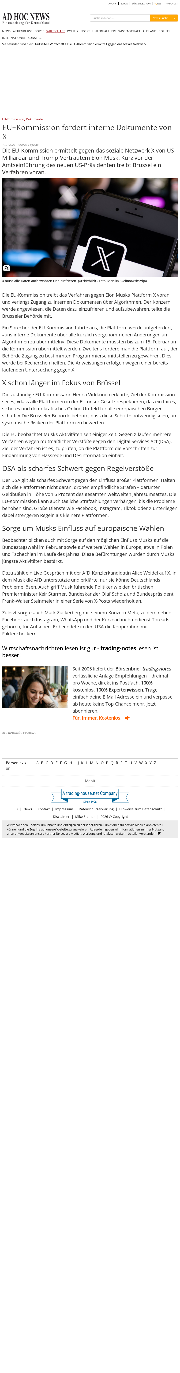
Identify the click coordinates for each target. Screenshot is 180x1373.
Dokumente (34, 119)
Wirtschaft (57, 44)
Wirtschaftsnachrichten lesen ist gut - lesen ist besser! (80, 651)
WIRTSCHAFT (55, 31)
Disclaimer (61, 816)
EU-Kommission (13, 119)
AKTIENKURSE (22, 31)
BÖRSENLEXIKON (141, 3)
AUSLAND (149, 31)
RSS (158, 3)
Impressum (64, 809)
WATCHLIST (171, 3)
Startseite (40, 44)
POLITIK (72, 31)
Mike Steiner (85, 816)
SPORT (85, 31)
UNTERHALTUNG (104, 31)
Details (132, 833)
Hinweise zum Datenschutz (140, 809)
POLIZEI (164, 31)
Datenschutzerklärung (96, 809)
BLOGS (124, 3)
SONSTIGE (35, 38)
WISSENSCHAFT (129, 31)
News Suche (161, 18)
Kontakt (44, 809)
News (27, 809)
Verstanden (147, 833)
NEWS (6, 31)
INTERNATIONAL (14, 38)
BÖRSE (39, 31)
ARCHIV (112, 3)
